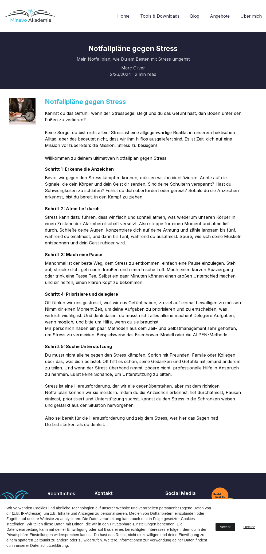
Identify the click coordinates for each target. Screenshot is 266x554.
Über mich (251, 16)
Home (123, 16)
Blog (194, 16)
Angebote (220, 16)
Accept (225, 527)
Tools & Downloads (159, 16)
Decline (249, 527)
